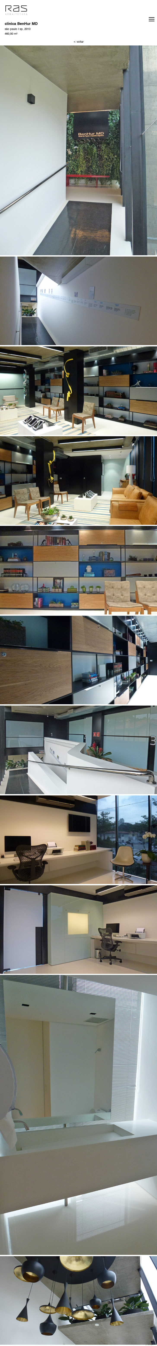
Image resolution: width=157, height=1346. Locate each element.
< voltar (78, 41)
